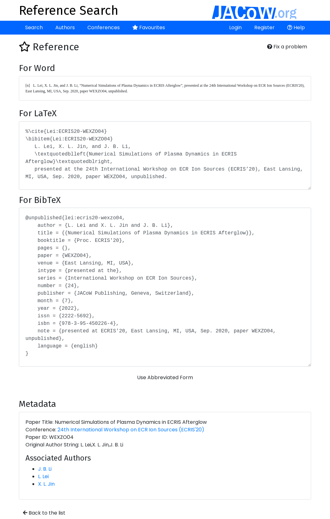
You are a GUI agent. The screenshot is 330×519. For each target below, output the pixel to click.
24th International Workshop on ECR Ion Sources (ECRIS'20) (131, 429)
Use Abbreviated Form (165, 377)
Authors (65, 27)
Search (34, 27)
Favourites (148, 27)
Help (296, 27)
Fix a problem (287, 46)
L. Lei (43, 476)
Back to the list (44, 512)
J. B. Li (45, 469)
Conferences (103, 27)
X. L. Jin (46, 484)
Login (235, 27)
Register (264, 27)
